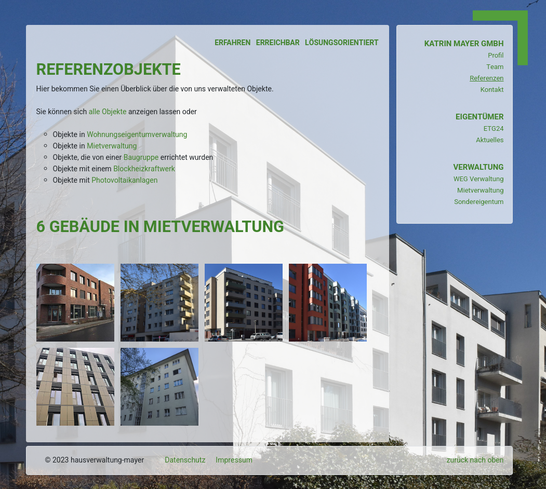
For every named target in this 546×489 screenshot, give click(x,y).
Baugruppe (141, 157)
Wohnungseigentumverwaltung (137, 134)
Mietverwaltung (112, 146)
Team (494, 67)
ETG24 (494, 128)
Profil (495, 55)
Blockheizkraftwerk (144, 169)
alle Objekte (108, 111)
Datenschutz (185, 460)
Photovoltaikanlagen (124, 180)
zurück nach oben (475, 460)
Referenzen (486, 78)
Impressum (234, 460)
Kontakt (492, 89)
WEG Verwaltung (479, 179)
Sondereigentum (478, 202)
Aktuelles (489, 140)
